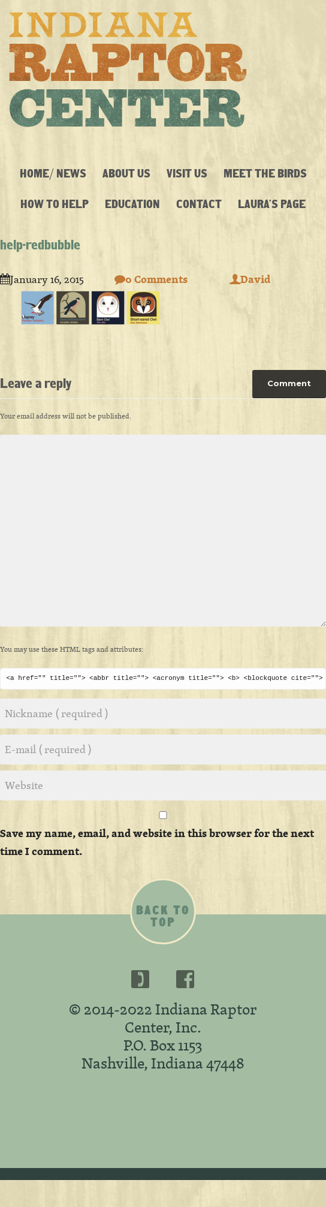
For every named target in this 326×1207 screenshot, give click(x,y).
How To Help (54, 203)
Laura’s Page (272, 203)
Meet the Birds (265, 172)
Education (132, 203)
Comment (289, 383)
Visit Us (187, 172)
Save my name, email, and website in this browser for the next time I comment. (157, 842)
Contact (199, 203)
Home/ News (53, 172)
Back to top (163, 916)
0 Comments (151, 279)
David (250, 279)
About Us (126, 172)
